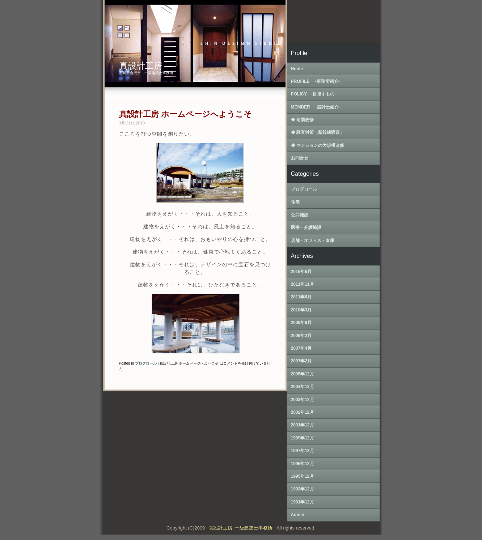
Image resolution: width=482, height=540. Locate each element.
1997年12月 (302, 450)
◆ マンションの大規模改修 (317, 145)
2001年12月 (302, 425)
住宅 (295, 202)
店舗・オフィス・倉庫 (312, 240)
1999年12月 (302, 438)
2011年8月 (301, 296)
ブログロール (146, 363)
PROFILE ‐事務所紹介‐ (315, 81)
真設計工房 (140, 66)
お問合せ (299, 158)
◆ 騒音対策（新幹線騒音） (317, 132)
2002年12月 (302, 412)
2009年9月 (301, 322)
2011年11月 (302, 284)
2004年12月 (302, 386)
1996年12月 (302, 463)
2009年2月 (301, 335)
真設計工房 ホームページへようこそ (185, 114)
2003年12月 (302, 399)
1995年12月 (302, 476)
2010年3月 (301, 309)
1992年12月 (302, 489)
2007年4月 (301, 348)
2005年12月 (302, 374)
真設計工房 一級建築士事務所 (242, 528)
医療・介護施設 (306, 227)
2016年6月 (301, 271)
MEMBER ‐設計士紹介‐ (316, 107)
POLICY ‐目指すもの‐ (313, 94)
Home (297, 68)
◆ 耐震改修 (302, 119)
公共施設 (299, 214)
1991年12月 (302, 502)
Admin (297, 514)
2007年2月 (301, 360)
